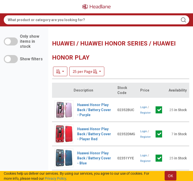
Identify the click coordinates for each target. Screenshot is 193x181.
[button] (86, 71)
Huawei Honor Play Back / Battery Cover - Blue (94, 158)
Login (143, 107)
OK (170, 175)
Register (145, 112)
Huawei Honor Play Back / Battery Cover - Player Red (94, 134)
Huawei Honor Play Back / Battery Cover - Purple (94, 110)
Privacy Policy (55, 178)
